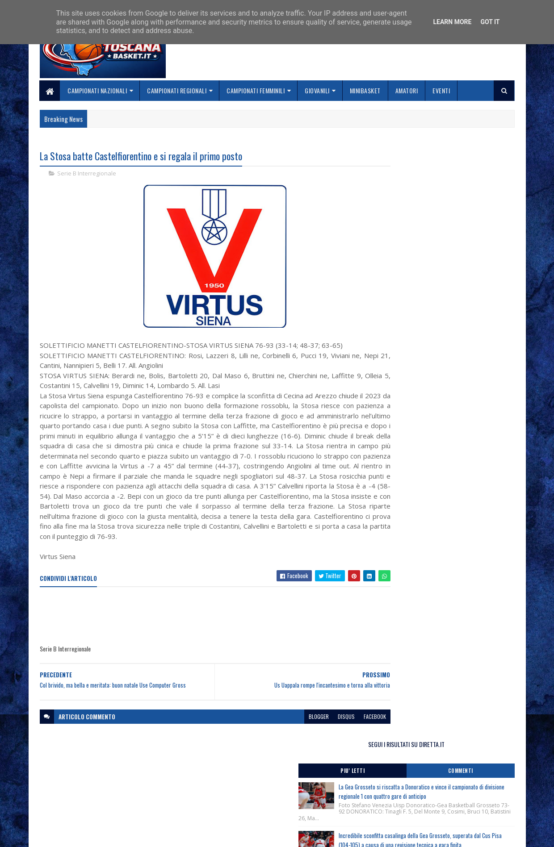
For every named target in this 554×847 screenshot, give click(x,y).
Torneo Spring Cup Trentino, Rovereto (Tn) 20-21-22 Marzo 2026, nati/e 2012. (442, 463)
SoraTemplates (82, 835)
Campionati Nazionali (97, 90)
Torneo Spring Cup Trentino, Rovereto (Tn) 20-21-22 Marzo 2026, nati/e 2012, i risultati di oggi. (442, 438)
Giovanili (317, 90)
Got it (489, 21)
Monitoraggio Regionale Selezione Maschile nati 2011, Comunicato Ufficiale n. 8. (439, 394)
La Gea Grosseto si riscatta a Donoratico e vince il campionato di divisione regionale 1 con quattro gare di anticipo (460, 211)
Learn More (452, 21)
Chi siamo (214, 788)
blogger (284, 726)
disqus (311, 726)
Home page (216, 777)
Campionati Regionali (177, 90)
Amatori (406, 90)
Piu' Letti (407, 185)
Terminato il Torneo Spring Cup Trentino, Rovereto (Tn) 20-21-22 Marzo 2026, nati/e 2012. (440, 412)
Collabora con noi (226, 798)
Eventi (441, 90)
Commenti (478, 185)
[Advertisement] (202, 627)
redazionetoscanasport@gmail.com (460, 778)
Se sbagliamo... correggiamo (241, 809)
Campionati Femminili (256, 90)
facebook (340, 726)
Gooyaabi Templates (157, 835)
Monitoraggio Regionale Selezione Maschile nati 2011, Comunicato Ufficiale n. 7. (439, 481)
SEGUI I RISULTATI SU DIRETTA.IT (443, 158)
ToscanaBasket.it (410, 529)
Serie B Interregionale (86, 174)
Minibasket (365, 90)
